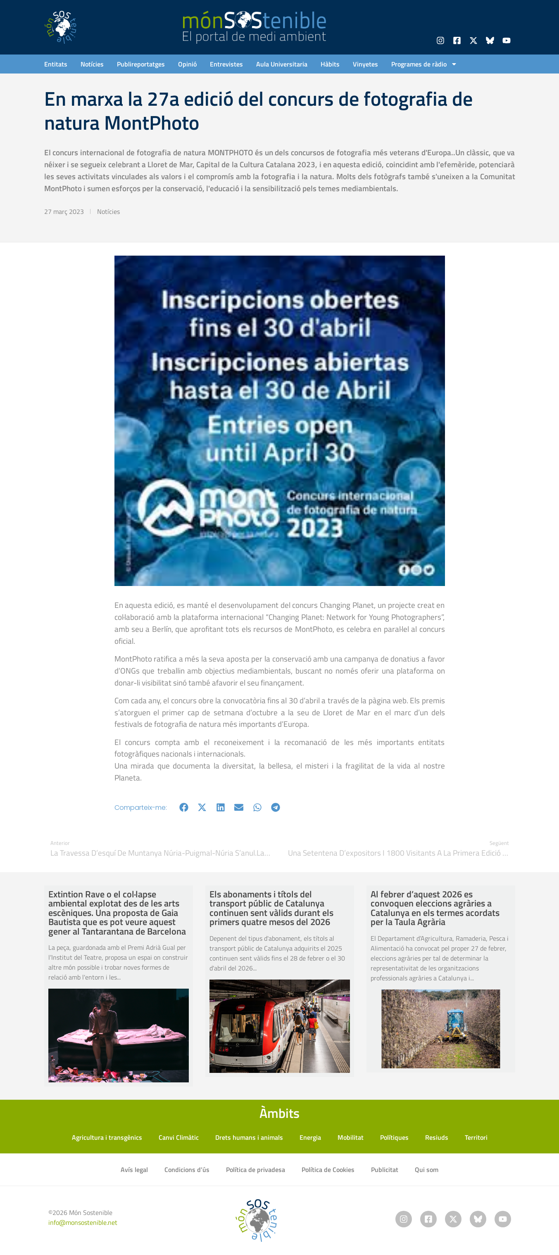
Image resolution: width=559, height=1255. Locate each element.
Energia (310, 1137)
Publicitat (384, 1169)
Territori (476, 1137)
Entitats (55, 64)
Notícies (92, 64)
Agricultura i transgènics (107, 1137)
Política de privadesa (255, 1169)
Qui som (426, 1169)
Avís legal (134, 1169)
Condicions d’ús (186, 1169)
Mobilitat (351, 1137)
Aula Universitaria (281, 64)
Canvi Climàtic (179, 1137)
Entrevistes (226, 64)
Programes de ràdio (424, 64)
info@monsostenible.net (82, 1222)
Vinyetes (365, 64)
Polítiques (394, 1137)
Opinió (187, 64)
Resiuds (436, 1137)
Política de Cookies (328, 1169)
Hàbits (330, 64)
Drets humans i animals (249, 1137)
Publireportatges (141, 64)
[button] (184, 807)
